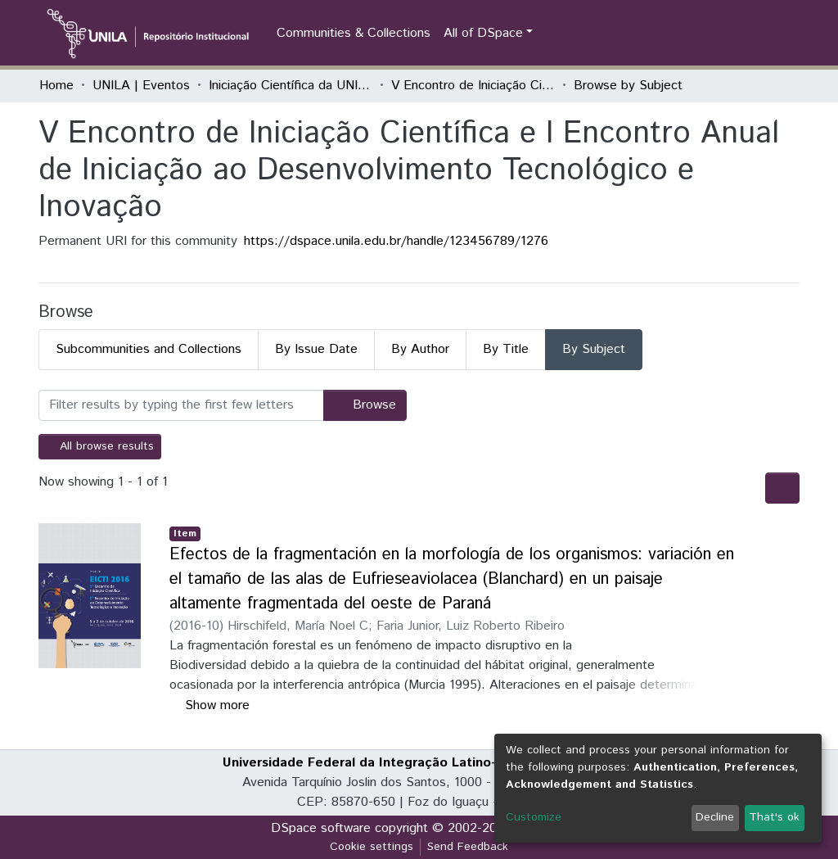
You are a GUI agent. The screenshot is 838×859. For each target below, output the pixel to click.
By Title (506, 349)
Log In (770, 33)
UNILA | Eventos (141, 85)
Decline (715, 817)
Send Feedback (467, 847)
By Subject (593, 349)
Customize (533, 817)
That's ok (774, 817)
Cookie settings (371, 847)
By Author (420, 349)
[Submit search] (713, 33)
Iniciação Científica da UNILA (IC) (290, 85)
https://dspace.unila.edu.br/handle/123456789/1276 (396, 241)
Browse (365, 405)
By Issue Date (316, 349)
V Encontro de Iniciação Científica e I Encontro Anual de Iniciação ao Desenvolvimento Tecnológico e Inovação (473, 85)
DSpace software (321, 828)
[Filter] (181, 405)
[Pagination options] (782, 488)
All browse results (100, 446)
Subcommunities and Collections (148, 349)
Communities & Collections (353, 33)
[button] (737, 33)
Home (56, 85)
